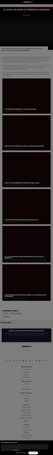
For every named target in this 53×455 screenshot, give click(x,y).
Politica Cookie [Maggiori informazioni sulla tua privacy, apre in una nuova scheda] (16, 450)
